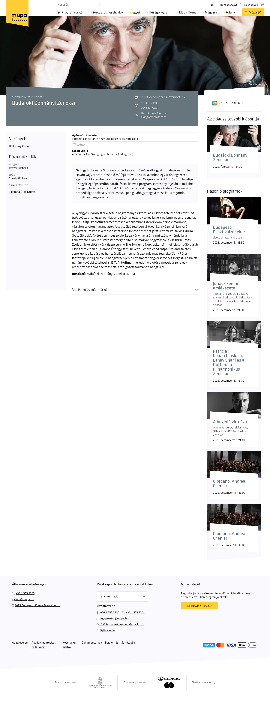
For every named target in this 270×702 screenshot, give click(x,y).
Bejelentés (111, 642)
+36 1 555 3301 (135, 612)
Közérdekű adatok (69, 645)
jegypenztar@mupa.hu (114, 618)
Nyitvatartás (107, 630)
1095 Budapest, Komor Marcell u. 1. (37, 605)
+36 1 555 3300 (109, 612)
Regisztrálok (199, 606)
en (212, 4)
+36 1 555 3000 (25, 593)
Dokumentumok (92, 642)
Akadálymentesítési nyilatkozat (44, 645)
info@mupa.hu (24, 599)
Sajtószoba (128, 642)
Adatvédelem (20, 642)
